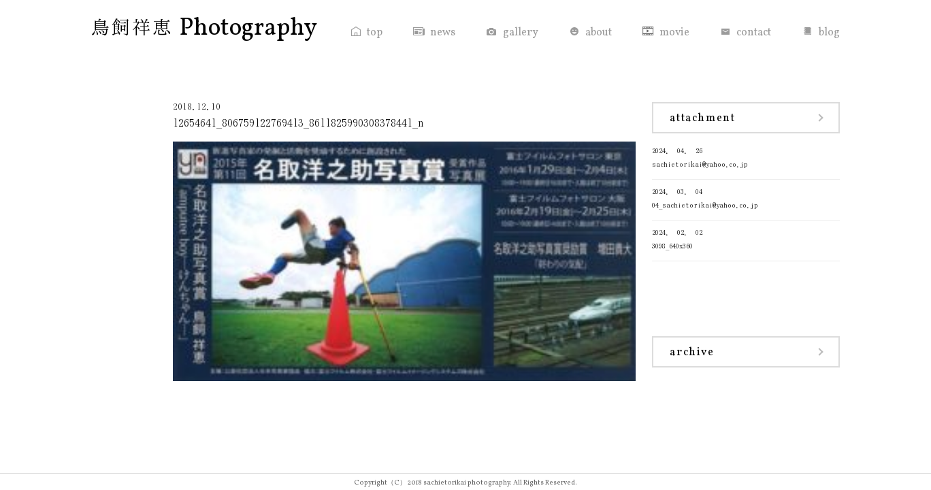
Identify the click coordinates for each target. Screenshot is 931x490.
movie (674, 32)
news (442, 32)
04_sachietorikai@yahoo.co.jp (746, 197)
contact (753, 32)
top (374, 32)
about (598, 32)
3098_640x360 (746, 238)
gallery (520, 32)
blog (829, 32)
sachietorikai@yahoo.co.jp (746, 156)
